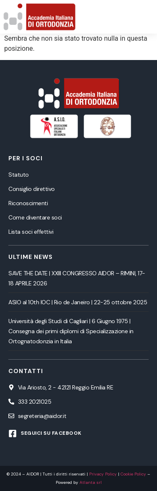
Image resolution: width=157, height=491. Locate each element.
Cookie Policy (133, 474)
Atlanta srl (91, 482)
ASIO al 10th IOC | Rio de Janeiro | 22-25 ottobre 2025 (77, 302)
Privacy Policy (103, 474)
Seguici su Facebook (51, 433)
